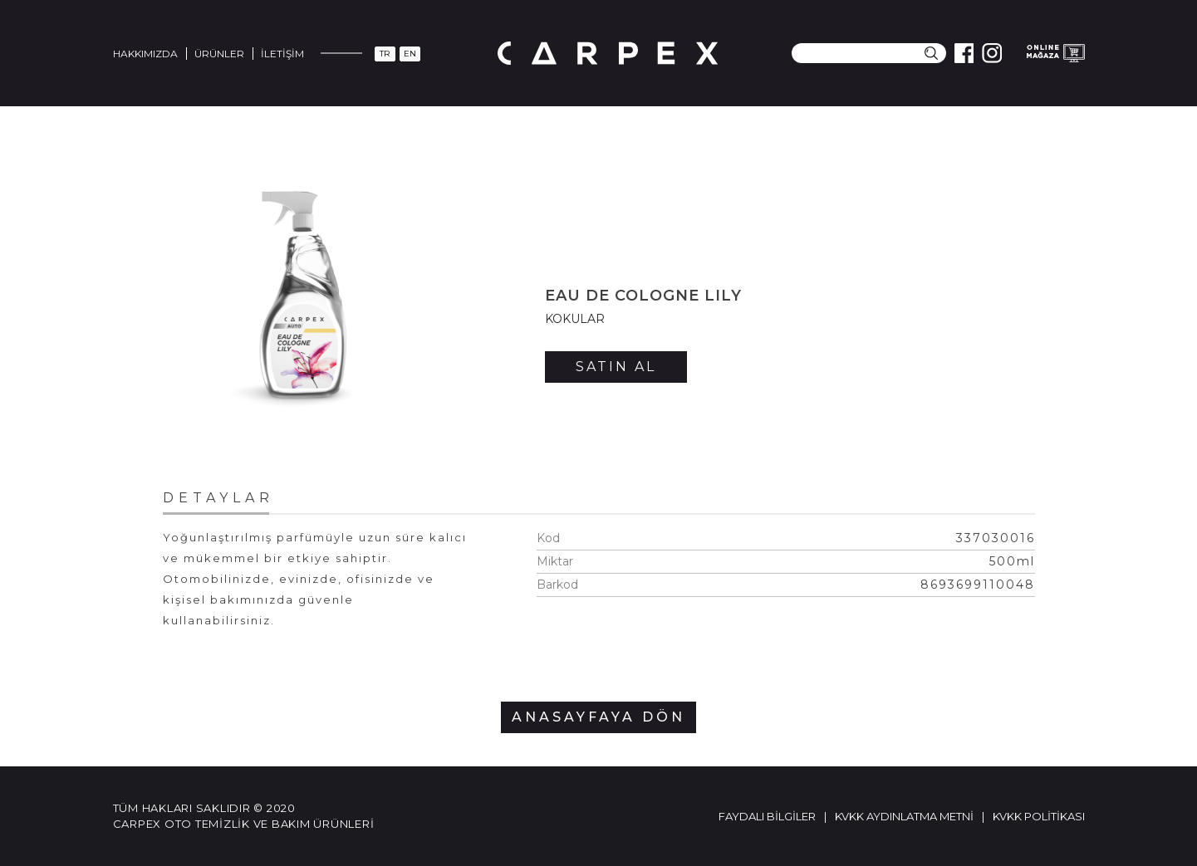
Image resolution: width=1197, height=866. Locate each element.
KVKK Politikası (1039, 816)
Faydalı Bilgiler (767, 816)
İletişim (282, 53)
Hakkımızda (145, 53)
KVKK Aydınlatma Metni (904, 816)
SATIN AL (616, 366)
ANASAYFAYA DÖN (598, 717)
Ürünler (219, 53)
